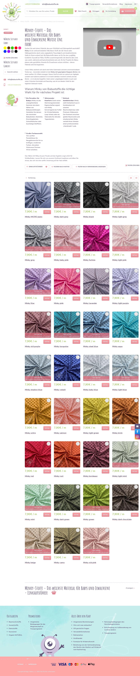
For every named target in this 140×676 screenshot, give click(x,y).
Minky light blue (119, 389)
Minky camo (59, 562)
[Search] (49, 11)
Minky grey (30, 260)
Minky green (88, 519)
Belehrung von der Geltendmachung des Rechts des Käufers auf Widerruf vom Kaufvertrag (87, 647)
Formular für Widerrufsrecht (83, 642)
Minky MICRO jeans (33, 216)
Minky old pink (89, 562)
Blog (121, 4)
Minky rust (58, 476)
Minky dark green (61, 519)
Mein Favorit (80, 11)
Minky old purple (32, 346)
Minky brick (117, 433)
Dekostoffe (13, 628)
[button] (13, 72)
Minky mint (30, 519)
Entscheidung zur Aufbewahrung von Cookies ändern (117, 628)
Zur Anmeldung (109, 11)
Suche (65, 11)
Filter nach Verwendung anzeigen (91, 167)
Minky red (29, 476)
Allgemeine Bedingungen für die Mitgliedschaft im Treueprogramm (37, 625)
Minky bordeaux (90, 476)
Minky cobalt (60, 389)
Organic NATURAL (15, 635)
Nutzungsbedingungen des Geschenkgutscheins (114, 623)
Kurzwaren (13, 632)
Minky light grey (119, 216)
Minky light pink (119, 260)
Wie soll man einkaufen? (82, 625)
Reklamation (78, 635)
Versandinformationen (109, 4)
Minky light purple (120, 303)
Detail (47, 212)
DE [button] (135, 4)
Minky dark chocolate (121, 519)
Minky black (88, 216)
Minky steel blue (90, 346)
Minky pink (58, 303)
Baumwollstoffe (15, 622)
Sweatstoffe (13, 625)
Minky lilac (30, 303)
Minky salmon (60, 433)
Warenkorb (127, 11)
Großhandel (77, 638)
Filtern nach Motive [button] (61, 167)
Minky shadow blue (33, 389)
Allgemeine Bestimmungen (83, 622)
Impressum (128, 4)
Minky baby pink (61, 260)
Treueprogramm (93, 4)
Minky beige (30, 562)
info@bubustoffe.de (50, 4)
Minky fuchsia (89, 260)
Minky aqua (117, 346)
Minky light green (91, 433)
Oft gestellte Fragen (81, 628)
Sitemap (20, 664)
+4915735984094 (32, 4)
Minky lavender (90, 303)
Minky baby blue (90, 389)
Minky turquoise (61, 346)
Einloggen (94, 11)
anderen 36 (8, 32)
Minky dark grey (61, 216)
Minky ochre (30, 433)
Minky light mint (119, 476)
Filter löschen (10, 58)
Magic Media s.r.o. (30, 672)
